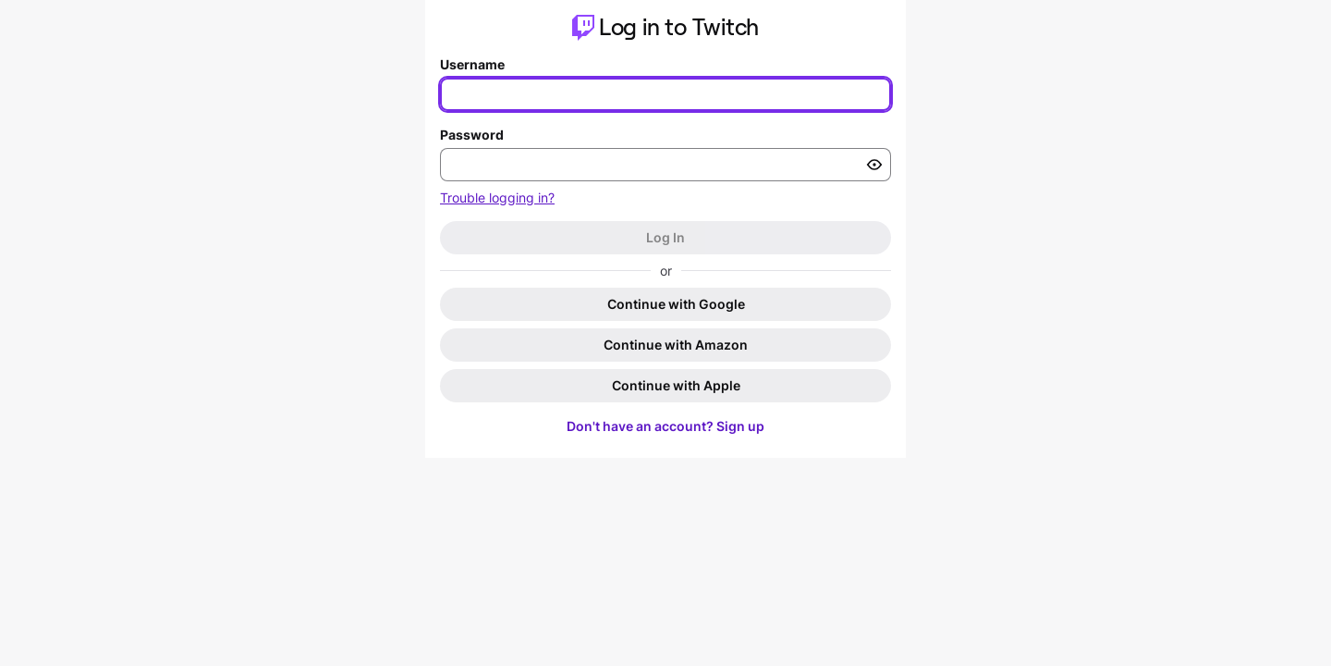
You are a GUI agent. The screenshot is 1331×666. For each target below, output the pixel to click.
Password (472, 134)
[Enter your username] (665, 94)
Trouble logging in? (497, 197)
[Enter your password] (665, 164)
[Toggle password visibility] (874, 164)
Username (472, 64)
